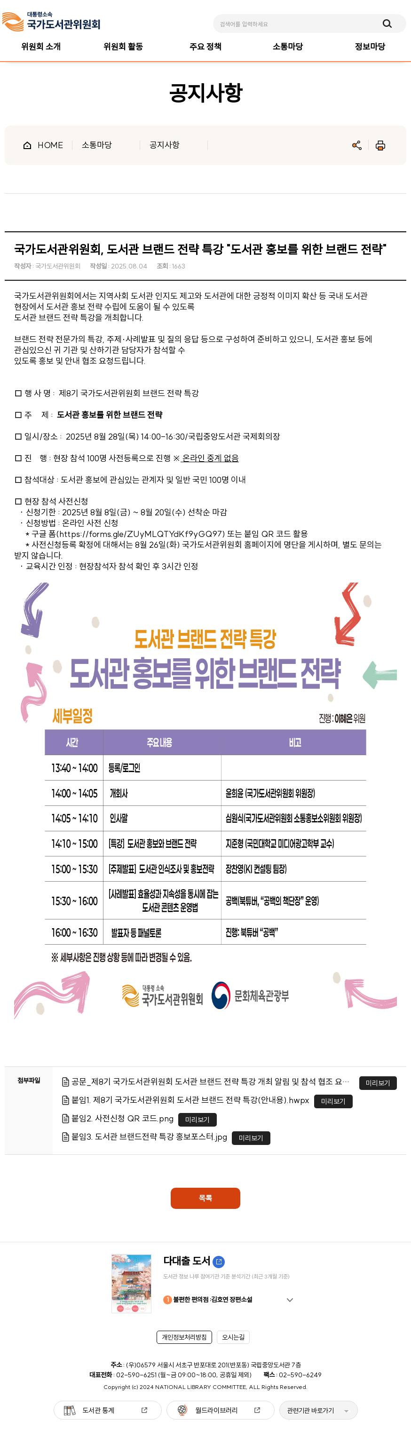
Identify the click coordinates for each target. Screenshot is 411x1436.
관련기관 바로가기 (310, 1410)
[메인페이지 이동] (51, 22)
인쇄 (380, 145)
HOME (50, 145)
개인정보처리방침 (184, 1337)
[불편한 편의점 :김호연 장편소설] (205, 1283)
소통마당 (97, 145)
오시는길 (233, 1337)
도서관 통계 (98, 1410)
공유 (357, 145)
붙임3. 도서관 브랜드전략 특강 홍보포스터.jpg (149, 1136)
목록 (205, 1198)
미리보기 (378, 1083)
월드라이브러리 (216, 1410)
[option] (205, 1283)
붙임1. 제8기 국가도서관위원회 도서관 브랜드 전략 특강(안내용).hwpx (190, 1100)
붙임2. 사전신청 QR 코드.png (122, 1118)
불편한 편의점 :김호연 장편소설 (207, 1299)
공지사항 (165, 145)
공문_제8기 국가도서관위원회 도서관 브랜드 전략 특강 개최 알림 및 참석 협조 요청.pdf (213, 1081)
